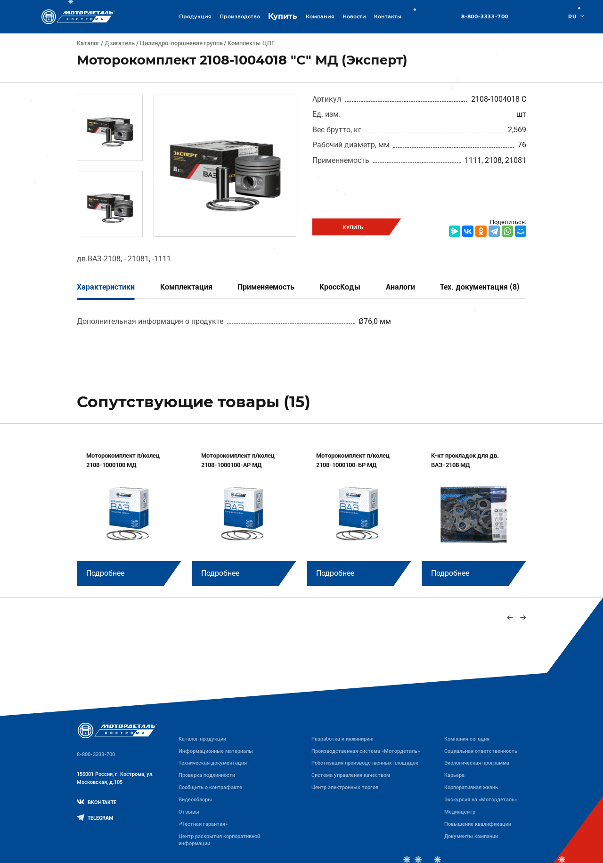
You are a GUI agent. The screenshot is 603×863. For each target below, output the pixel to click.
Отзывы (189, 811)
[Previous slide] (510, 617)
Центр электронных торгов (344, 787)
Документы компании (471, 836)
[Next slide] (523, 617)
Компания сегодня (466, 738)
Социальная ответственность (480, 751)
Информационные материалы (216, 751)
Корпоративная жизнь (471, 787)
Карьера (454, 775)
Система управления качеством (350, 775)
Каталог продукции (202, 738)
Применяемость (265, 286)
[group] (129, 513)
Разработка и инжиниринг (343, 738)
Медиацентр (459, 811)
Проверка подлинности (207, 775)
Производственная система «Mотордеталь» (365, 751)
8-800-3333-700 (484, 16)
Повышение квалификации (477, 824)
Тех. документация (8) (480, 286)
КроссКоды (339, 286)
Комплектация (186, 286)
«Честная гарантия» (203, 824)
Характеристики (106, 286)
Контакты (387, 16)
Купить (282, 16)
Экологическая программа (476, 762)
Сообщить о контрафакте (210, 787)
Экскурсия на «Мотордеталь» (480, 799)
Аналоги (400, 286)
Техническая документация (213, 762)
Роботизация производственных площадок (364, 762)
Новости (354, 16)
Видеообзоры (195, 799)
